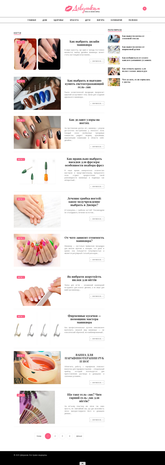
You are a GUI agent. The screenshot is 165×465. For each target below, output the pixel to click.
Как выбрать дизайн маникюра (84, 43)
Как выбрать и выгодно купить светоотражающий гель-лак (84, 83)
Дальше (79, 436)
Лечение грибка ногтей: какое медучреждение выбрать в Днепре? (84, 201)
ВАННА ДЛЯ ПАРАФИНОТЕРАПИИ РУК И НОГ (84, 358)
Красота (74, 20)
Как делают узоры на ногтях (84, 121)
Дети (87, 20)
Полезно (133, 20)
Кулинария (116, 20)
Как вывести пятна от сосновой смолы (133, 37)
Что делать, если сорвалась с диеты (136, 80)
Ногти (20, 42)
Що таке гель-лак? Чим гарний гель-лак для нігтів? (84, 397)
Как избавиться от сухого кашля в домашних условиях (136, 58)
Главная (32, 20)
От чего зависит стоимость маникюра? (84, 239)
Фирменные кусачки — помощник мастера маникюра (84, 319)
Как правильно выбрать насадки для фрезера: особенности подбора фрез (84, 162)
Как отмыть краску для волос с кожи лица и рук (134, 69)
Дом (44, 20)
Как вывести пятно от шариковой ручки (133, 48)
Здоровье (58, 20)
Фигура (100, 20)
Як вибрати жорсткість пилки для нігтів (84, 278)
